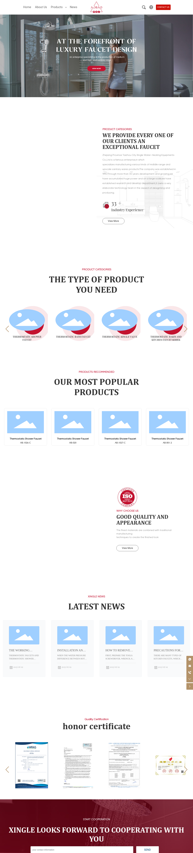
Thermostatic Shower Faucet (27, 338)
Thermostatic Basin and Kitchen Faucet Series (166, 338)
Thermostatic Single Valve (119, 336)
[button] (7, 329)
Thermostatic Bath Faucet (73, 336)
